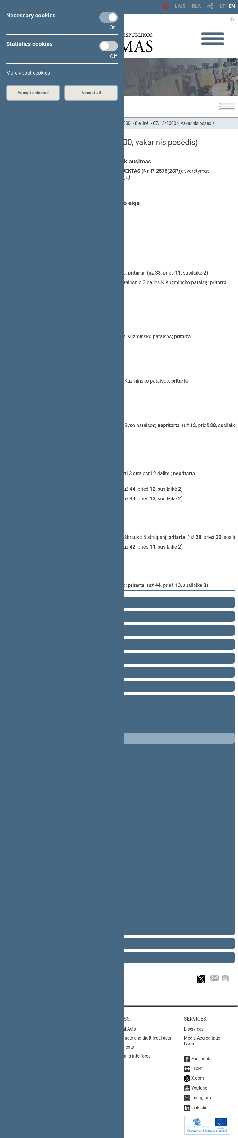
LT (222, 6)
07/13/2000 (164, 123)
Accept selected (33, 92)
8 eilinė (142, 123)
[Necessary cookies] (108, 17)
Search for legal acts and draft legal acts (132, 1038)
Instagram (201, 1097)
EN (232, 6)
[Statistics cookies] (108, 46)
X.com (197, 1078)
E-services (194, 1028)
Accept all (91, 92)
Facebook (200, 1058)
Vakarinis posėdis (198, 123)
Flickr (196, 1068)
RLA (196, 6)
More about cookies (28, 73)
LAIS (180, 6)
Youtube (199, 1088)
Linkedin (199, 1107)
